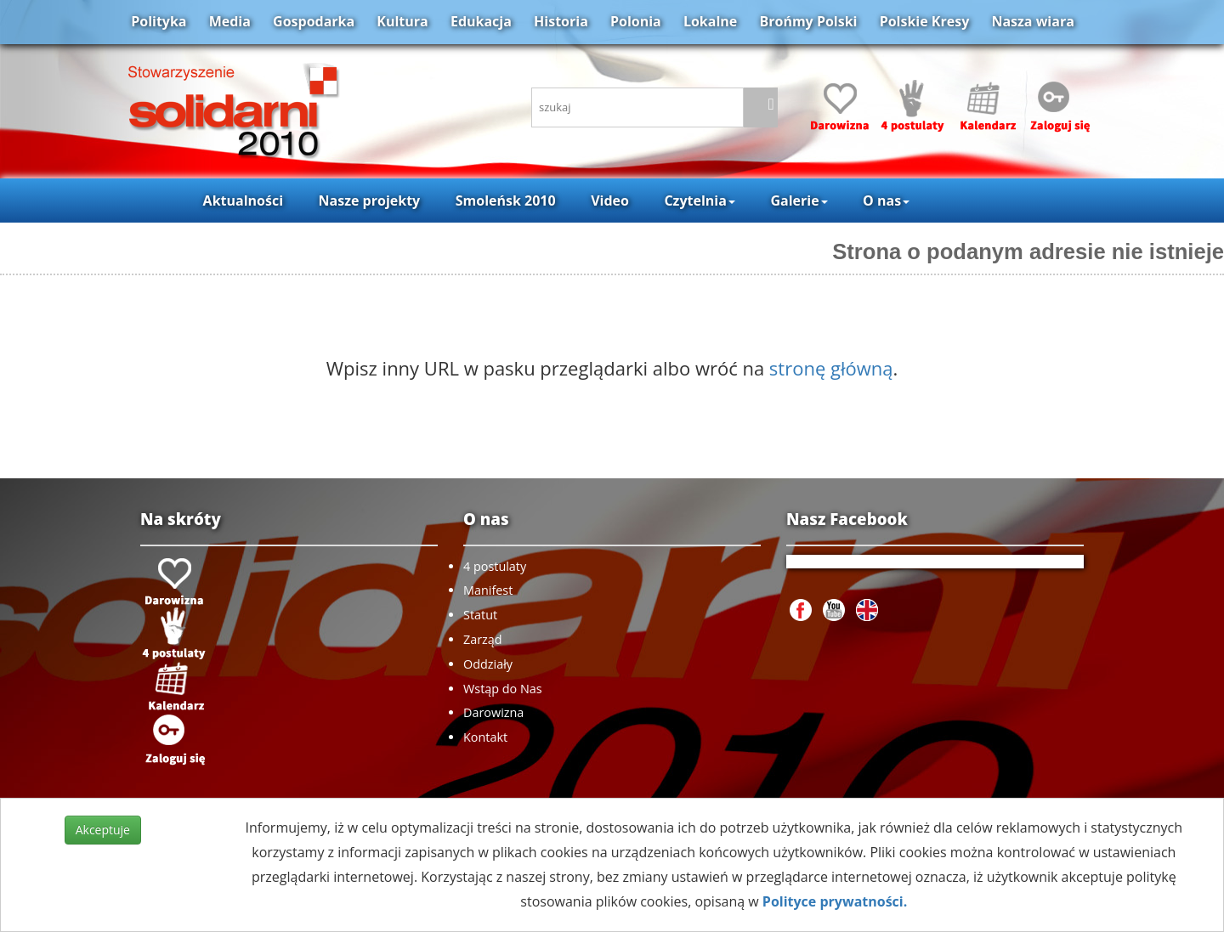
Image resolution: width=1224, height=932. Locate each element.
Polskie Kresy (925, 21)
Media (230, 21)
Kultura (402, 21)
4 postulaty (494, 566)
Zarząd (482, 639)
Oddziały (488, 664)
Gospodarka (313, 21)
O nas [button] (886, 200)
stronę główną (831, 368)
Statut (480, 615)
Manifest (488, 590)
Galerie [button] (798, 200)
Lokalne (710, 21)
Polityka (158, 21)
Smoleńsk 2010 (506, 200)
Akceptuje (103, 830)
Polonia (635, 21)
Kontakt (485, 737)
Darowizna (493, 712)
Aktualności (243, 200)
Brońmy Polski (808, 21)
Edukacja (481, 21)
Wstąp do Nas (502, 689)
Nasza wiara (1032, 21)
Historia (561, 21)
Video (610, 200)
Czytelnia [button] (699, 200)
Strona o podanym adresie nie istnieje (1028, 251)
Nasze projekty (370, 200)
